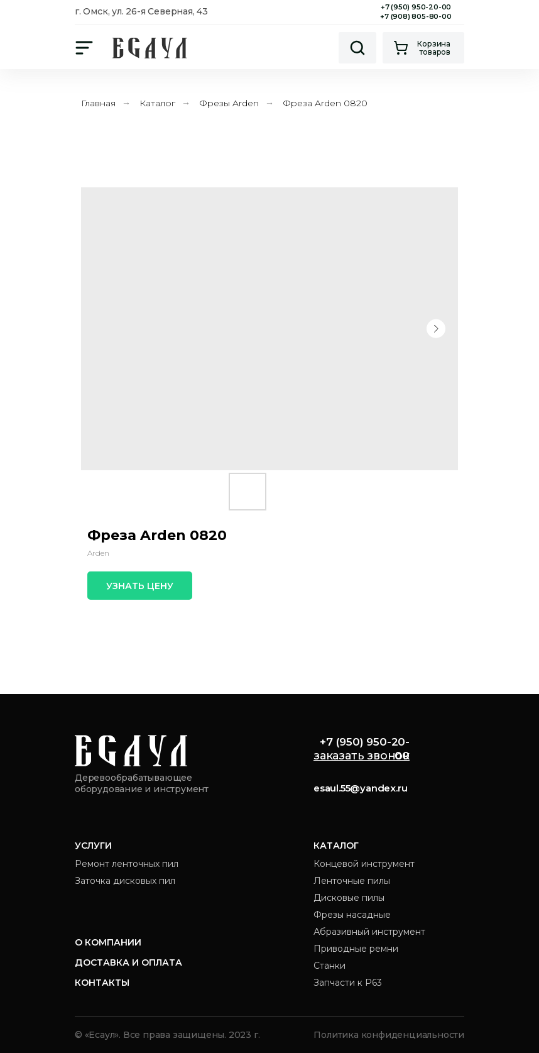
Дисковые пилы (348, 897)
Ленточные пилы (351, 880)
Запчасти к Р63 (347, 982)
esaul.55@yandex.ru (360, 788)
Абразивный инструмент (369, 931)
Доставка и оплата (128, 962)
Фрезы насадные (352, 914)
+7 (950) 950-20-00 (416, 7)
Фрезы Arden (229, 103)
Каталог (157, 103)
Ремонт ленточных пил (126, 863)
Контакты (102, 982)
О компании (108, 942)
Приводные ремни (355, 948)
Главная (98, 103)
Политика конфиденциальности (388, 1034)
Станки (329, 965)
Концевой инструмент (364, 863)
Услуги (93, 845)
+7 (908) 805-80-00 (415, 16)
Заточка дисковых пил (125, 880)
